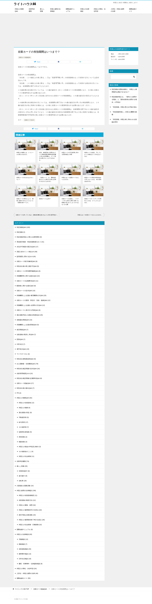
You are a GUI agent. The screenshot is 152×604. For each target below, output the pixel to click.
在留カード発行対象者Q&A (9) (27, 261)
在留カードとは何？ (45, 198)
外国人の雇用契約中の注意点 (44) (30, 510)
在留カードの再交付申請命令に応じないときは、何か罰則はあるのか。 (92, 179)
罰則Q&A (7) (21, 339)
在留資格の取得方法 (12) (27, 500)
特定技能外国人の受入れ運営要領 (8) (29, 237)
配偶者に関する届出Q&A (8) (26, 286)
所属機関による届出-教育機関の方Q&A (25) (31, 295)
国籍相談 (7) (23, 544)
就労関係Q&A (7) (22, 329)
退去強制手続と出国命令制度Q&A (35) (30, 315)
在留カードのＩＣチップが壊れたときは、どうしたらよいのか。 (92, 200)
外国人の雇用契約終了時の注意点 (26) (32, 520)
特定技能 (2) (21, 232)
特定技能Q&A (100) (23, 227)
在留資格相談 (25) (25, 549)
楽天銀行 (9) (23, 476)
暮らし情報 (42, 10)
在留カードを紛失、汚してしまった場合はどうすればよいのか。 (92, 154)
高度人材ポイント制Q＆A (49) (27, 251)
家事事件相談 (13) (25, 554)
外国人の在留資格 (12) (26, 403)
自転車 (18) (23, 481)
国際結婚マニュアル (70, 10)
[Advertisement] (76, 29)
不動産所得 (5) (24, 417)
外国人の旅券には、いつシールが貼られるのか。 (24, 153)
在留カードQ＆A (29, 120)
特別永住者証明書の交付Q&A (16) (28, 368)
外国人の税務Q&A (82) (24, 398)
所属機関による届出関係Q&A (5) (28, 325)
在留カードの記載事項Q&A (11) (27, 281)
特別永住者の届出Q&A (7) (25, 388)
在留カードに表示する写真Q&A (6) (28, 310)
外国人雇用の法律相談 (55, 10)
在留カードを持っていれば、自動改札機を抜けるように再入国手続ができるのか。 (37, 215)
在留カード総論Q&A (24, 57)
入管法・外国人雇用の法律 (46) (27, 573)
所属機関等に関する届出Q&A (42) (28, 276)
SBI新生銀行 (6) (24, 471)
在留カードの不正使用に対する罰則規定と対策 (70, 153)
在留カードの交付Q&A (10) (26, 290)
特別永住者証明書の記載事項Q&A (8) (29, 378)
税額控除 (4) (23, 442)
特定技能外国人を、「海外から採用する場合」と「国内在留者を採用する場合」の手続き (124, 99)
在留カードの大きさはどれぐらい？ (24, 178)
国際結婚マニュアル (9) (25, 529)
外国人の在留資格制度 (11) (28, 495)
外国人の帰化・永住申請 (100, 10)
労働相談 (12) (23, 539)
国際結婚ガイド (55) (24, 578)
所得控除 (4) (23, 437)
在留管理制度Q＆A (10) (25, 373)
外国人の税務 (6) (24, 407)
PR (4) (19, 393)
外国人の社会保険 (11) (26, 456)
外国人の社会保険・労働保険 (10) (30, 524)
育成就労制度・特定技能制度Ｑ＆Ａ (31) (30, 242)
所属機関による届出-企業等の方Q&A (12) (31, 305)
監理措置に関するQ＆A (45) (26, 256)
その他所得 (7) (24, 427)
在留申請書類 (32, 10)
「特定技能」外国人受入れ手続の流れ (124, 107)
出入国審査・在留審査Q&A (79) (27, 364)
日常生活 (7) (21, 344)
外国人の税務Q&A (19, 10)
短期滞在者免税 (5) (25, 432)
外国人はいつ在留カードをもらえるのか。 (70, 178)
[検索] (123, 77)
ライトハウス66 (25, 3)
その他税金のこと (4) (26, 451)
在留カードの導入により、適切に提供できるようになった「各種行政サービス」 (24, 200)
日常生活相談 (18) (25, 559)
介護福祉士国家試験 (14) (25, 485)
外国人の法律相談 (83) (24, 534)
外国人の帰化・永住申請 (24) (27, 568)
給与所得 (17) (23, 422)
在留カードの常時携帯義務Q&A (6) (28, 271)
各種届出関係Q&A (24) (24, 320)
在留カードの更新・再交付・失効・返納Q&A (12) (33, 300)
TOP (22, 589)
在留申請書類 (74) (23, 461)
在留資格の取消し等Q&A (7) (26, 334)
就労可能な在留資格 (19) (27, 515)
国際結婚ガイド (132, 10)
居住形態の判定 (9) (25, 412)
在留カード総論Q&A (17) (25, 383)
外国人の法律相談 (84, 10)
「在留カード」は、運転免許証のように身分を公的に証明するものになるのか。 (47, 179)
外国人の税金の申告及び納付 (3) (30, 446)
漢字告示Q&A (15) (23, 349)
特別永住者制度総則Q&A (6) (26, 359)
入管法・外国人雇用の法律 (117, 10)
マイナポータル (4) (23, 354)
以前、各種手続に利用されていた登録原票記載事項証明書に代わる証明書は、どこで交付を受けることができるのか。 (47, 156)
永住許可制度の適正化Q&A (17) (27, 247)
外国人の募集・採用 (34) (27, 505)
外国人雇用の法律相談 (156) (26, 490)
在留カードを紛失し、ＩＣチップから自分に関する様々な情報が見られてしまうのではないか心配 (70, 201)
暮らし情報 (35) (22, 466)
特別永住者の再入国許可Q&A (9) (28, 266)
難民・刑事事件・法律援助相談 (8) (30, 563)
